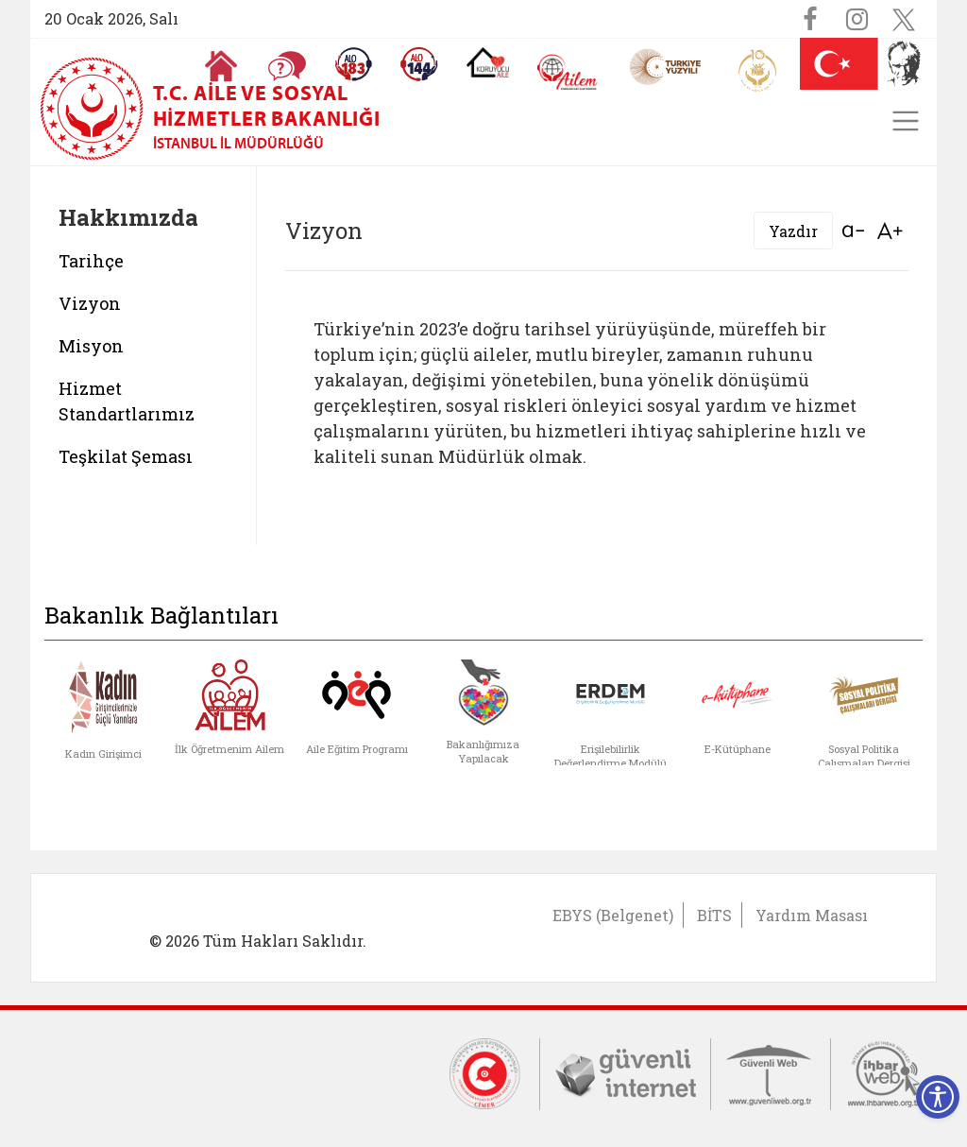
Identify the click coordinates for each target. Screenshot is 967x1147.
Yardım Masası (811, 915)
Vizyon (90, 303)
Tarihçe (91, 260)
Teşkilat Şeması (126, 456)
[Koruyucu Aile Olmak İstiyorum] (488, 62)
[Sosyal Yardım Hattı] (419, 64)
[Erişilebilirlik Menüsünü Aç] (937, 1097)
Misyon (91, 345)
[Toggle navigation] (906, 121)
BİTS (714, 915)
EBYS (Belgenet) (612, 915)
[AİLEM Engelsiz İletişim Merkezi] (568, 72)
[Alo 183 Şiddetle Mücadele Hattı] (353, 64)
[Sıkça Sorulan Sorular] (287, 66)
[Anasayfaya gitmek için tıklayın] (221, 66)
